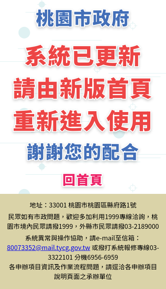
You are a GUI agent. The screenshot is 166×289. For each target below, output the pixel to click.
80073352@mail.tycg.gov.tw (48, 247)
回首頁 (83, 179)
